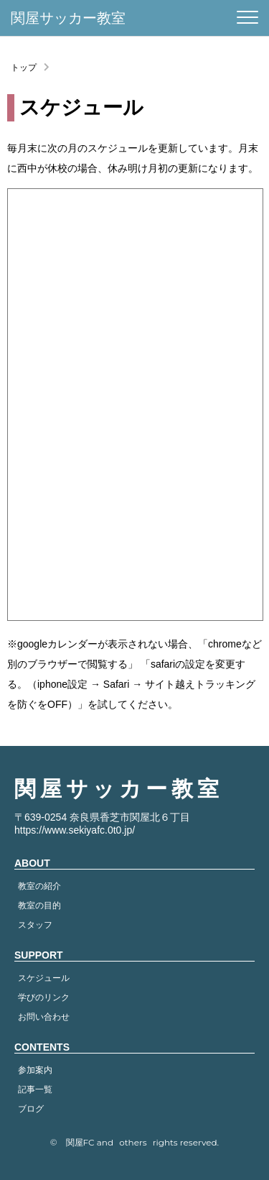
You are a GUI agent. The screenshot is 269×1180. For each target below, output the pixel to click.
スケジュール (44, 978)
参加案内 (35, 1070)
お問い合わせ (44, 1017)
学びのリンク (44, 997)
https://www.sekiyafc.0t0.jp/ (74, 830)
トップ (24, 68)
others (132, 1142)
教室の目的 (39, 905)
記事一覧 (35, 1089)
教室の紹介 (39, 886)
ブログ (31, 1109)
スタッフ (35, 925)
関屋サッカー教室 (68, 18)
